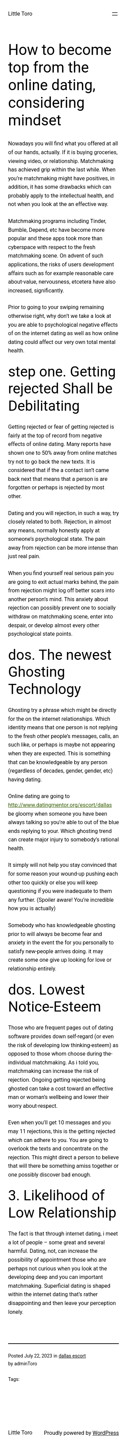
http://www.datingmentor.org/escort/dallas (60, 805)
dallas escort (72, 1356)
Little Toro (20, 14)
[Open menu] (115, 14)
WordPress (105, 1433)
